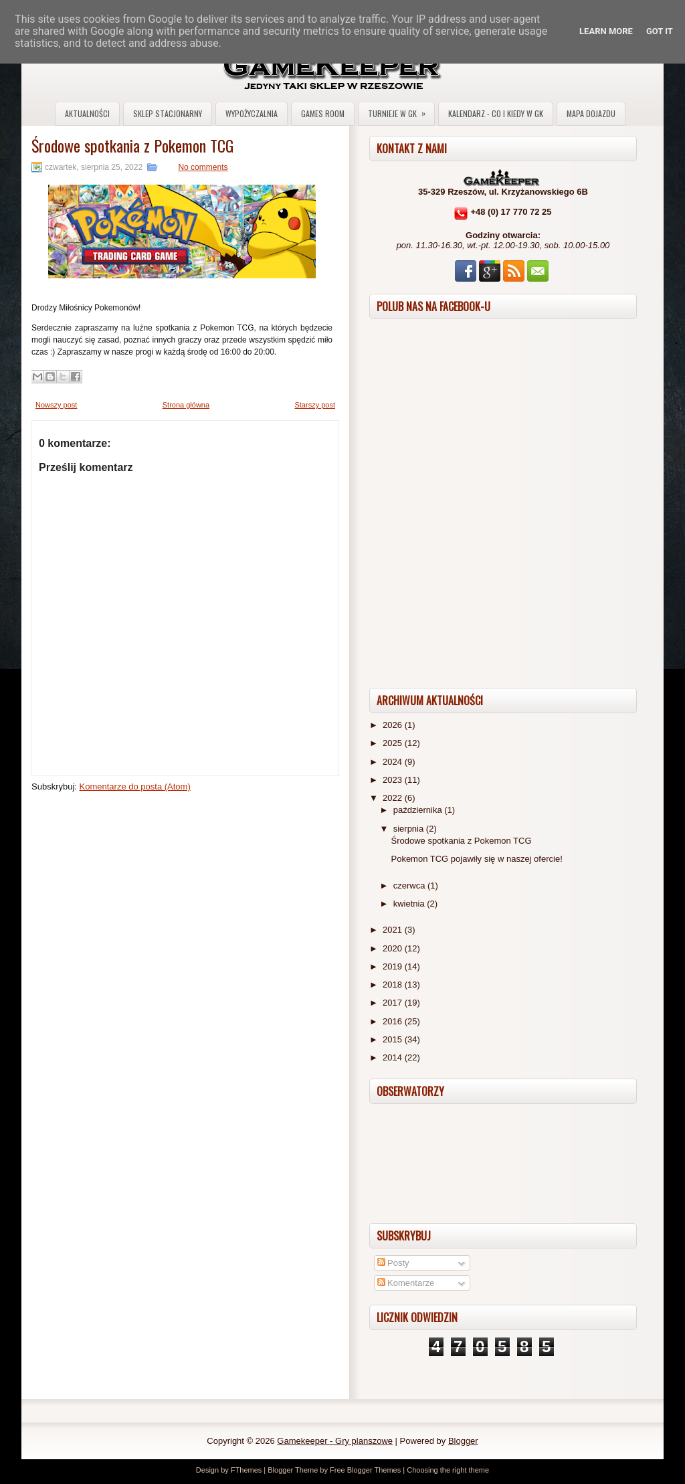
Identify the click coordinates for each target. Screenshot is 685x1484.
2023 (394, 780)
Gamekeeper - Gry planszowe (335, 1441)
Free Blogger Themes (365, 1470)
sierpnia (409, 829)
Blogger (463, 1441)
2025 (394, 743)
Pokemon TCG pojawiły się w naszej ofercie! (476, 859)
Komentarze (406, 1283)
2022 (394, 798)
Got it (659, 31)
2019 (394, 966)
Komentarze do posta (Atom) (135, 786)
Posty (393, 1263)
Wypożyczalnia (251, 113)
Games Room (323, 113)
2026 (394, 725)
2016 (394, 1021)
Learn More (606, 31)
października (419, 810)
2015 (394, 1039)
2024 (394, 762)
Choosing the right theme (448, 1470)
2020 (394, 948)
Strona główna (186, 405)
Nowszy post (56, 405)
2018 (394, 985)
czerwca (410, 885)
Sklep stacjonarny (167, 113)
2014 (394, 1057)
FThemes (246, 1470)
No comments (202, 167)
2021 (394, 930)
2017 (394, 1003)
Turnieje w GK (401, 110)
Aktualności (87, 113)
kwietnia (410, 904)
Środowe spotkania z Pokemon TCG (132, 145)
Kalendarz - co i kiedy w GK (495, 113)
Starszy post (314, 405)
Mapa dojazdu (591, 113)
